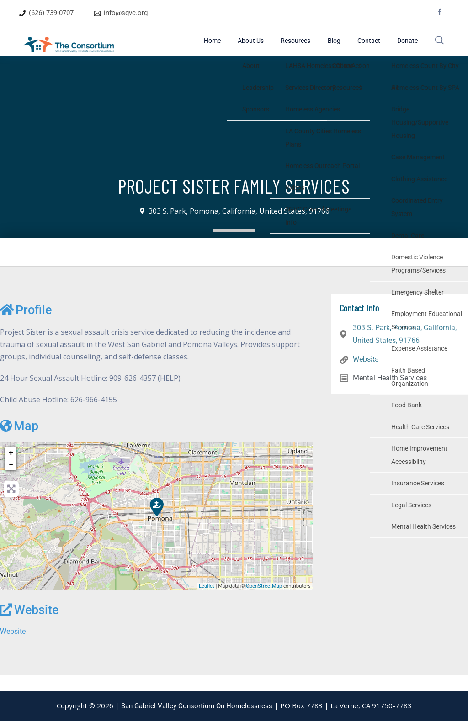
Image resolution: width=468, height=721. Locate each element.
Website (29, 625)
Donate (405, 48)
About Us (288, 48)
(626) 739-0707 (51, 13)
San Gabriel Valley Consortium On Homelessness (196, 706)
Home (259, 48)
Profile (26, 325)
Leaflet (206, 601)
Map (19, 441)
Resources (323, 48)
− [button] (11, 479)
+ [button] (11, 467)
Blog (351, 48)
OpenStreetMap (264, 601)
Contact (377, 48)
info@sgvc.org (126, 13)
